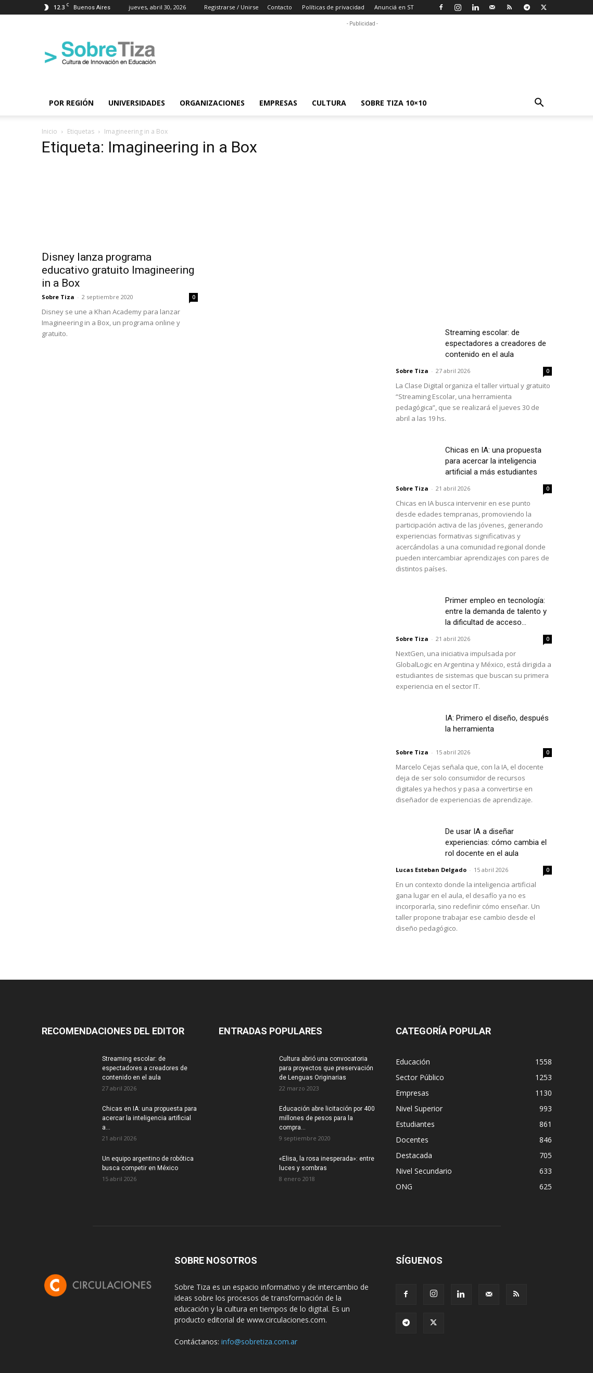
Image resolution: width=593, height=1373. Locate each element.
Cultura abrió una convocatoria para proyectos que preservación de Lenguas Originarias (326, 1068)
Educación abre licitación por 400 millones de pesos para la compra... (327, 1118)
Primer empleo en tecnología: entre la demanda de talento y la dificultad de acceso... (496, 611)
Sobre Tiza (58, 297)
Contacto (279, 7)
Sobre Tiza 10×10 (393, 103)
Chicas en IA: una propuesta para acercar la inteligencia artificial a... (149, 1118)
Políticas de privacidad (333, 7)
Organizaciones (212, 103)
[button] (539, 104)
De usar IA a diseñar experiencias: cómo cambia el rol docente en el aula (496, 842)
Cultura (329, 103)
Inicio (49, 131)
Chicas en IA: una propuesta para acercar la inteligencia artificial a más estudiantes (493, 461)
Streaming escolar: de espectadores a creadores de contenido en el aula (495, 343)
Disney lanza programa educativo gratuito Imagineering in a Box (118, 270)
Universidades (136, 103)
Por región (71, 103)
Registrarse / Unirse (231, 7)
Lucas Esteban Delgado (431, 870)
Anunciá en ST (394, 7)
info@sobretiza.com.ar (259, 1341)
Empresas (278, 103)
